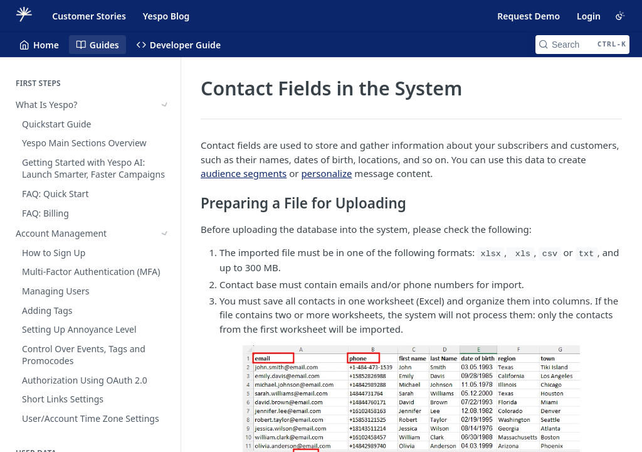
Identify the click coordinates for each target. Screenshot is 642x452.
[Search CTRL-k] (582, 44)
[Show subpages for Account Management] (165, 124)
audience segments (244, 173)
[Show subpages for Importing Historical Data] (165, 178)
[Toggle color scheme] (620, 15)
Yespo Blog (166, 16)
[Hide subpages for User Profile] (165, 217)
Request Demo (528, 16)
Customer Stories (89, 16)
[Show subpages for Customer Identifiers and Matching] (165, 422)
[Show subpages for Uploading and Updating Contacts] (165, 198)
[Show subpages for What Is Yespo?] (165, 105)
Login (589, 16)
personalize (326, 173)
